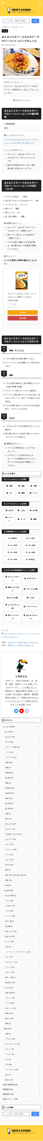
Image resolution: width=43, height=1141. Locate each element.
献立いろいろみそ (12, 589)
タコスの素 (12, 598)
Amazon (22, 312)
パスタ (13, 143)
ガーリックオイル (12, 578)
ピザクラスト (31, 578)
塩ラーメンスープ (12, 617)
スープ (21, 519)
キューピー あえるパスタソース (17, 139)
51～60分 (12, 559)
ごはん (21, 510)
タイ (9, 493)
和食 (9, 486)
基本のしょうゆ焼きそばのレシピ (21, 645)
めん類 (33, 510)
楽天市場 (22, 318)
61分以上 (30, 559)
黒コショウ (30, 143)
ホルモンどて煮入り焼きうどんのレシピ (23, 642)
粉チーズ (20, 143)
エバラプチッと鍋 (12, 606)
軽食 (34, 519)
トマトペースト (30, 606)
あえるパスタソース (30, 617)
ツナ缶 (30, 598)
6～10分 (30, 538)
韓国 (21, 493)
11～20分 (12, 545)
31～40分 (12, 552)
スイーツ (9, 519)
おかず (9, 510)
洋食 (21, 486)
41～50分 (30, 552)
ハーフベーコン (31, 633)
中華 (34, 486)
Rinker (14, 304)
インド (33, 493)
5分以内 (12, 538)
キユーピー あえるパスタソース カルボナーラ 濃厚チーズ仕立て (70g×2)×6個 (22, 297)
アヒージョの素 (30, 589)
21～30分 (30, 545)
